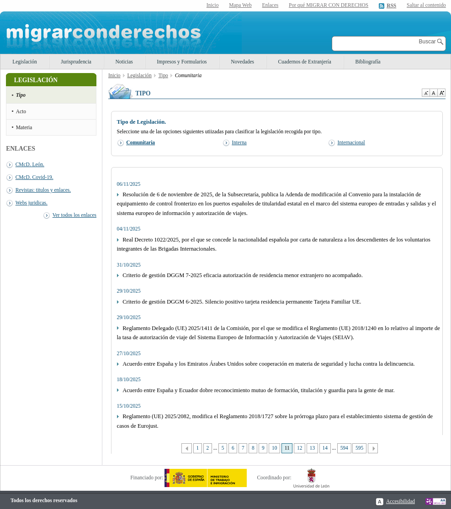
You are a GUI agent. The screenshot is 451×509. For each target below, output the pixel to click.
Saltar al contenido (426, 5)
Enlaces (270, 5)
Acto (21, 111)
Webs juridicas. (32, 202)
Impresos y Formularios (182, 61)
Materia (24, 127)
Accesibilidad (400, 501)
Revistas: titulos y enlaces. (43, 190)
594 (344, 448)
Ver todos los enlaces (74, 215)
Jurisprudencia (76, 61)
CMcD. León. (30, 164)
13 (312, 448)
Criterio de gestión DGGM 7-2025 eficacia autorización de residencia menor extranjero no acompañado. (242, 275)
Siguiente (373, 448)
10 (274, 448)
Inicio (213, 5)
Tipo (21, 95)
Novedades (242, 61)
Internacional (351, 142)
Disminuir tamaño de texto (426, 93)
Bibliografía (367, 61)
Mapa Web (240, 5)
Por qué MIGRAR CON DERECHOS (328, 5)
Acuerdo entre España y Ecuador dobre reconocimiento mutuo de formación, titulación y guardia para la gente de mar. (258, 390)
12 (299, 448)
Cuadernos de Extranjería (304, 61)
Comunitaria (140, 142)
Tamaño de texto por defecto (433, 93)
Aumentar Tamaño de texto (441, 93)
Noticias (124, 61)
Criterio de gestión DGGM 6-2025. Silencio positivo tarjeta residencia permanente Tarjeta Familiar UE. (241, 302)
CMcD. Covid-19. (34, 177)
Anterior (186, 448)
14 (324, 448)
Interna (239, 142)
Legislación (24, 61)
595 (359, 448)
